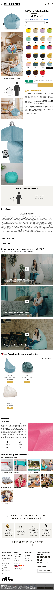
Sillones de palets (6, 488)
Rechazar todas (48, 587)
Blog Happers (5, 569)
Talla (47, 22)
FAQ (3, 560)
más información (8, 535)
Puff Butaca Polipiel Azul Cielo (10, 377)
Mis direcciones (29, 560)
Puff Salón (31, 488)
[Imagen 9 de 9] (7, 496)
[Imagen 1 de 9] (7, 465)
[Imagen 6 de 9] (20, 480)
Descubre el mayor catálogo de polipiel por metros (19, 570)
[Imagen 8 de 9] (47, 480)
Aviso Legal (16, 560)
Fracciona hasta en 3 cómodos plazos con (36, 19)
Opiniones (34, 13)
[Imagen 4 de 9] (47, 465)
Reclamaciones (5, 562)
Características (7, 238)
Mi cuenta (27, 555)
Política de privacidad (18, 562)
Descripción (6, 209)
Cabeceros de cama (6, 472)
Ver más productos (47, 358)
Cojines (16, 472)
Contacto (16, 558)
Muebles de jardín (33, 472)
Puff (42, 472)
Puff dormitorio (5, 503)
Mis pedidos (28, 557)
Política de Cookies (24, 586)
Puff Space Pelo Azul (27, 377)
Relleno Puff (4, 567)
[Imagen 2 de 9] (20, 465)
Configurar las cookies (8, 588)
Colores (27, 26)
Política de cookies (18, 564)
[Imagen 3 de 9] (34, 465)
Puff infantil (18, 488)
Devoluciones (5, 565)
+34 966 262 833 (42, 562)
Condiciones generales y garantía (6, 558)
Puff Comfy (10, 403)
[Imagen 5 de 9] (7, 480)
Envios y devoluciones (7, 555)
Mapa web (4, 574)
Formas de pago (5, 563)
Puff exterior (44, 488)
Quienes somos (17, 556)
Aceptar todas (38, 587)
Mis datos (27, 559)
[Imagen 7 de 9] (34, 480)
